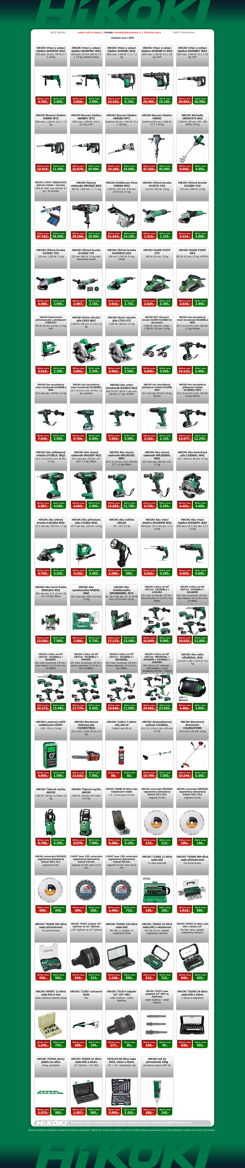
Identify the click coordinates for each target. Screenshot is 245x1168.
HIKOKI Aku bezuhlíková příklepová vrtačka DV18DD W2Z (157, 387)
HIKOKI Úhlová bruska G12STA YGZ (157, 184)
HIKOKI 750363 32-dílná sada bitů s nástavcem (157, 926)
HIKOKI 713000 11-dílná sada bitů (157, 858)
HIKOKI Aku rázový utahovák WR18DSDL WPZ (121, 455)
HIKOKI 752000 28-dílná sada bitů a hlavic (192, 993)
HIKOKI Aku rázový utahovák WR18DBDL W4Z (157, 455)
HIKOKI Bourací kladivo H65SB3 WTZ (122, 117)
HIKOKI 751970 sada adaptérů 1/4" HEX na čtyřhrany (157, 994)
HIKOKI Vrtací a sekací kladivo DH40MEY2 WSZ (157, 49)
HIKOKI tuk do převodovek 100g (157, 1060)
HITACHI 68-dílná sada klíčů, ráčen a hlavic (121, 1060)
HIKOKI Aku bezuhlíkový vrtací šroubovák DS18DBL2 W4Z (50, 387)
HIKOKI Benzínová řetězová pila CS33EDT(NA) (86, 725)
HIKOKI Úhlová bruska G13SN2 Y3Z (86, 252)
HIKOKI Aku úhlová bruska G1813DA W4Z (51, 521)
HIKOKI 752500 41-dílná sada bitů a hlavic (86, 1060)
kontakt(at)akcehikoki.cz (127, 32)
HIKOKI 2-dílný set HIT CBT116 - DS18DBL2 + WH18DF (86, 657)
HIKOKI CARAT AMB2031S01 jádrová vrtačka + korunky (51, 183)
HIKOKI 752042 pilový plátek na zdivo (51, 1060)
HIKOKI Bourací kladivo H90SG (157, 117)
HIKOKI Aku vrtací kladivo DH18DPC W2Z (192, 521)
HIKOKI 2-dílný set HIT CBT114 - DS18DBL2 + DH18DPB (192, 590)
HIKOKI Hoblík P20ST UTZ (157, 252)
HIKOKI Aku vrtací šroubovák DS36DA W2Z (121, 386)
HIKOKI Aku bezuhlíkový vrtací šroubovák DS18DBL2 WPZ (192, 320)
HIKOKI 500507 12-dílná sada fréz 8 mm (51, 993)
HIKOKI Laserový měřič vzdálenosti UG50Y (51, 723)
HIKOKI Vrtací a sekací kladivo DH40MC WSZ (121, 49)
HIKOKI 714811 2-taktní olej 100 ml (121, 723)
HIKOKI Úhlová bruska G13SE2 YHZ (51, 252)
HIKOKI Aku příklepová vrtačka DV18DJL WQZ (50, 454)
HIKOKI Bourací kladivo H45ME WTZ (51, 117)
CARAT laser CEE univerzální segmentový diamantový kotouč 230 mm (122, 859)
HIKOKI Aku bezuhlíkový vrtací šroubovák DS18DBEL (86, 386)
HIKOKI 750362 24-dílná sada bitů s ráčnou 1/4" (192, 925)
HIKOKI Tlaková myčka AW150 (86, 791)
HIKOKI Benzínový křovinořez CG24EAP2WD (192, 725)
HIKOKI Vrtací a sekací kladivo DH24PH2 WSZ (50, 49)
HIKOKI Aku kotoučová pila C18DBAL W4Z (192, 454)
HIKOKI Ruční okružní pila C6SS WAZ (86, 319)
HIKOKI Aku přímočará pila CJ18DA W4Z (86, 521)
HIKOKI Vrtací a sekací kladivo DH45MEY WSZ (192, 49)
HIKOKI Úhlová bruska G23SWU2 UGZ (121, 252)
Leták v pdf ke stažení (89, 32)
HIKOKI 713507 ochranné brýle (86, 993)
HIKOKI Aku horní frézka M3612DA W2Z (50, 589)
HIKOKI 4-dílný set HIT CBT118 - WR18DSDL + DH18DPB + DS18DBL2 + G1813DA (157, 658)
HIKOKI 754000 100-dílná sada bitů (121, 926)
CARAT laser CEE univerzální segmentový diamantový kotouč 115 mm (86, 859)
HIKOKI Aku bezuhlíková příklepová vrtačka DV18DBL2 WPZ (192, 387)
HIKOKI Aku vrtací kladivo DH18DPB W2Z (157, 521)
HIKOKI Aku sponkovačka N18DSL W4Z (86, 590)
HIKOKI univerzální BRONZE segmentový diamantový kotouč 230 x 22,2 (50, 859)
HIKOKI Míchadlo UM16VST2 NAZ (192, 117)
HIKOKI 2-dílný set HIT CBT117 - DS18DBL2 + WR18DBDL (121, 657)
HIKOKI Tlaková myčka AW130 (50, 791)
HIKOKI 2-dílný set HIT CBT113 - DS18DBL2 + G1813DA (157, 590)
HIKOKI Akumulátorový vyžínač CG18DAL (157, 723)
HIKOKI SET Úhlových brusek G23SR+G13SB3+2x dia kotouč (157, 320)
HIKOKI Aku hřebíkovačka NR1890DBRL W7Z (121, 590)
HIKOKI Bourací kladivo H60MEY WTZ (86, 117)
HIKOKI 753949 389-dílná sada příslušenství (192, 858)
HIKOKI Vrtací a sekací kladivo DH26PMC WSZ (86, 49)
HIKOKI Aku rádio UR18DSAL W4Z (192, 656)
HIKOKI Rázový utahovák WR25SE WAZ (86, 184)
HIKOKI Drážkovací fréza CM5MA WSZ (121, 184)
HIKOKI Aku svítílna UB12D (121, 521)
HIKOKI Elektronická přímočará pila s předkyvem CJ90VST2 (51, 320)
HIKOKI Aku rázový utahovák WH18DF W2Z (86, 454)
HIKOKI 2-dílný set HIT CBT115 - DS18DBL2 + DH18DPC (51, 657)
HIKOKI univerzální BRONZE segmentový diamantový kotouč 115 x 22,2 (156, 792)
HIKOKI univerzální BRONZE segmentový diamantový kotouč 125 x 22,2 (192, 792)
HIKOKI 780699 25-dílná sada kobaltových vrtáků (121, 790)
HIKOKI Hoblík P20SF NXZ (192, 252)
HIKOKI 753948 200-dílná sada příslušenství (50, 926)
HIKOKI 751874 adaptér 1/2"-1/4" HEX (121, 993)
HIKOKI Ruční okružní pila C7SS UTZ (122, 319)
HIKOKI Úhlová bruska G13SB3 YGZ (192, 184)
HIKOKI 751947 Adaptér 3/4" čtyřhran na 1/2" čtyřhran (86, 925)
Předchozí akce (152, 32)
